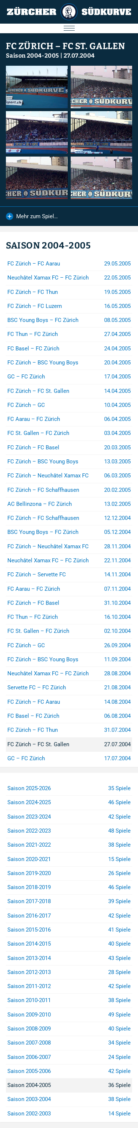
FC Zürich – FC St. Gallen (65, 46)
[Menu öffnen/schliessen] (69, 28)
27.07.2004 (79, 55)
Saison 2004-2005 (32, 55)
